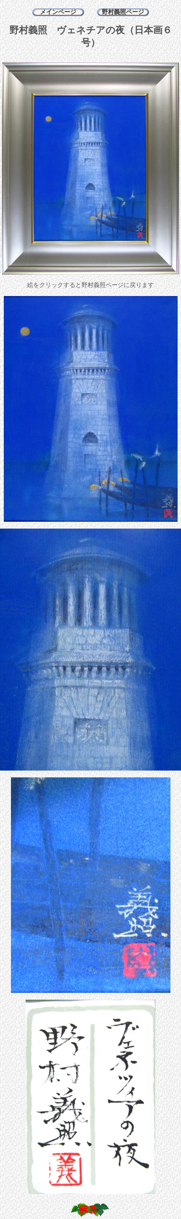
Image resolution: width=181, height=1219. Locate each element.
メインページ (58, 12)
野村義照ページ (123, 12)
